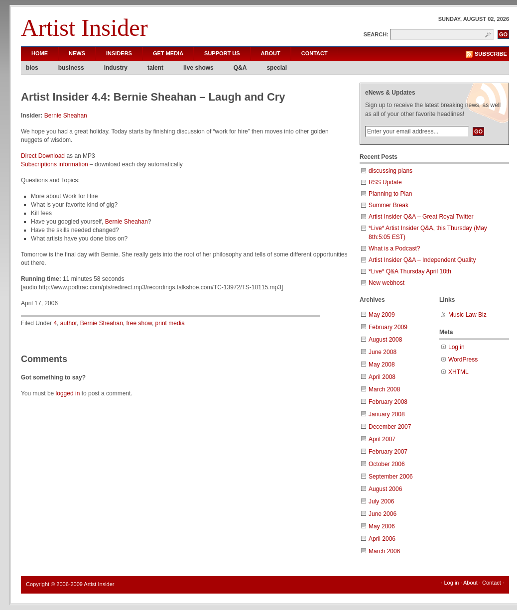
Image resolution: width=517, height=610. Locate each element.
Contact (314, 53)
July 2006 (381, 501)
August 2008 (385, 339)
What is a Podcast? (394, 248)
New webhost (386, 282)
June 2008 (382, 352)
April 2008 (382, 376)
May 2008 (382, 364)
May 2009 (382, 314)
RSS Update (385, 182)
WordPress (463, 359)
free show (139, 323)
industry (116, 67)
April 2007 (382, 439)
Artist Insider (84, 27)
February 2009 (388, 327)
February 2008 (388, 401)
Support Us (222, 53)
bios (32, 67)
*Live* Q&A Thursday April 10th (410, 271)
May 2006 (382, 526)
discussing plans (390, 170)
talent (155, 67)
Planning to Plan (390, 193)
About (270, 53)
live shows (198, 67)
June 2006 (382, 513)
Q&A (240, 67)
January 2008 (387, 414)
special (276, 67)
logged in (68, 393)
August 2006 (385, 489)
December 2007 (390, 426)
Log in (456, 347)
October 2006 (387, 464)
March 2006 (384, 551)
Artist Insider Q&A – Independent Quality (422, 259)
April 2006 (382, 538)
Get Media (168, 53)
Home (39, 53)
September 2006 (391, 476)
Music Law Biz (467, 314)
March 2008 (384, 389)
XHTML (458, 371)
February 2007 (388, 451)
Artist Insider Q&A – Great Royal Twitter (421, 216)
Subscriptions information (54, 164)
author (68, 323)
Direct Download (43, 155)
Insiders (119, 53)
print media (170, 323)
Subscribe (491, 54)
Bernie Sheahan (65, 115)
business (71, 67)
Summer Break (388, 205)
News (77, 53)
